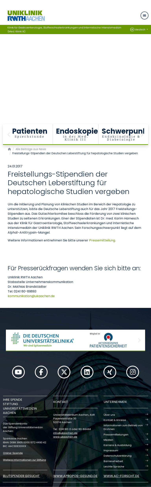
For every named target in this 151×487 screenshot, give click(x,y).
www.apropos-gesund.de (75, 476)
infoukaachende (65, 433)
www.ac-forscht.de (121, 476)
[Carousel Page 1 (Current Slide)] (3, 58)
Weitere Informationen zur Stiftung (24, 460)
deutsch (138, 29)
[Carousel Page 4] (3, 67)
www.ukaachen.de (65, 436)
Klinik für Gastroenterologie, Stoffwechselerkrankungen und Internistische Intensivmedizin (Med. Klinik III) (64, 29)
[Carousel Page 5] (3, 70)
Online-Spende (13, 453)
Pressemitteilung (102, 240)
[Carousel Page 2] (3, 61)
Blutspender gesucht (21, 476)
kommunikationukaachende (31, 296)
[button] (9, 134)
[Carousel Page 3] (3, 64)
